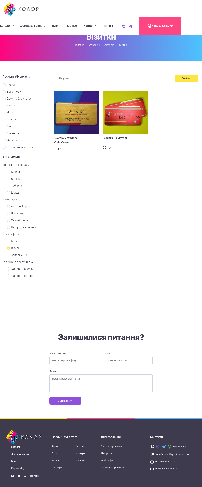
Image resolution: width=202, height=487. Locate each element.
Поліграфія (108, 45)
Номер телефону (57, 353)
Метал (11, 112)
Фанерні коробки (22, 269)
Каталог (5, 26)
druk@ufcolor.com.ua (166, 469)
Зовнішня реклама (111, 446)
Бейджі (15, 241)
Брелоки (16, 171)
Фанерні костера (22, 275)
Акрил (11, 84)
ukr (111, 26)
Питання (53, 371)
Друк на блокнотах (19, 98)
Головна (79, 45)
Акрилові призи (21, 206)
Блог (55, 26)
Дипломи (17, 213)
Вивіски (16, 178)
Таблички (17, 185)
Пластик (12, 119)
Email (107, 353)
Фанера (12, 140)
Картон (11, 105)
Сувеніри (13, 133)
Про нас (71, 26)
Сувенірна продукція (112, 468)
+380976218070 (160, 26)
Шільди (16, 192)
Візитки (16, 248)
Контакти (90, 26)
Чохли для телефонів (20, 147)
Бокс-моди (14, 91)
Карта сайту (18, 468)
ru (105, 26)
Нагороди (106, 453)
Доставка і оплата (32, 26)
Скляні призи (19, 220)
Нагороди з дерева (23, 227)
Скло (10, 126)
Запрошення (19, 255)
